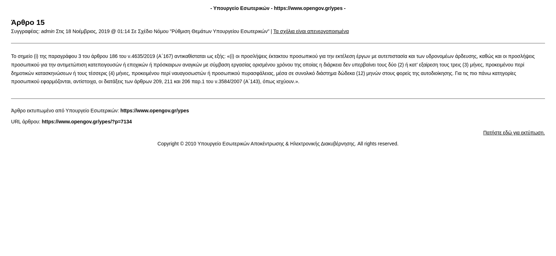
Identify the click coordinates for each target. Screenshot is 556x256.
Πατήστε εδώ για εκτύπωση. (514, 132)
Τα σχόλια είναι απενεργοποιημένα (311, 31)
